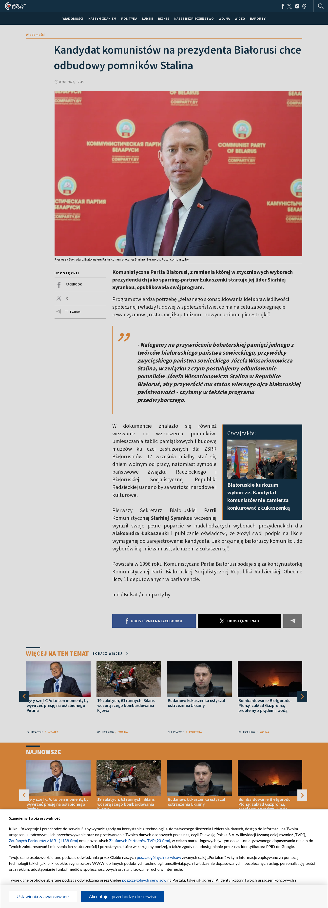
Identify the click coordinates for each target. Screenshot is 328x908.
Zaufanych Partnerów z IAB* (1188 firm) (43, 840)
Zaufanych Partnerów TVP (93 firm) (139, 840)
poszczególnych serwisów (159, 857)
